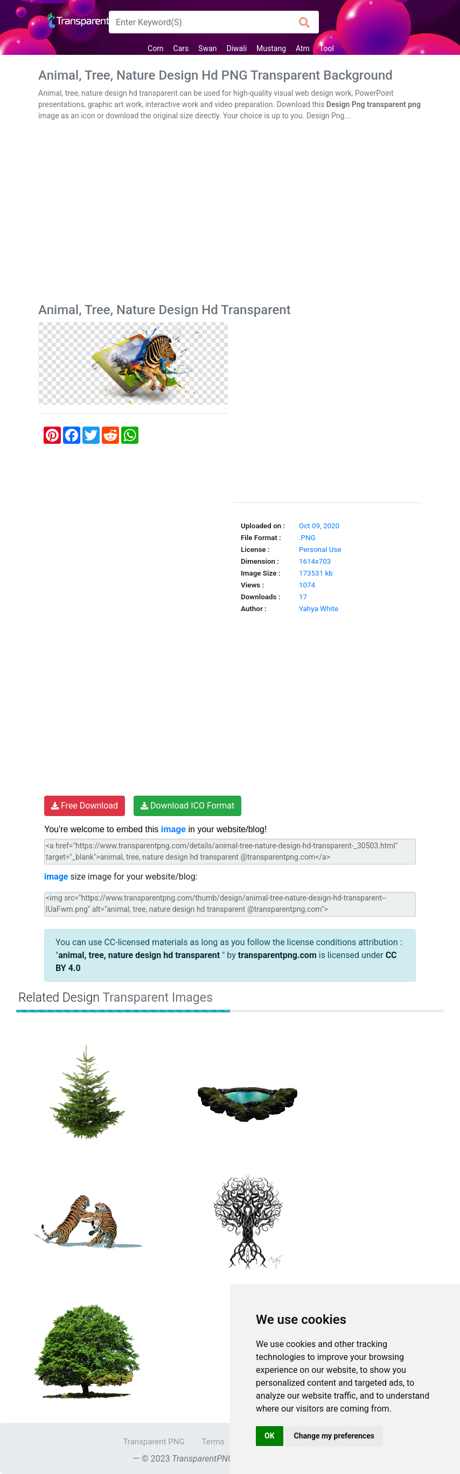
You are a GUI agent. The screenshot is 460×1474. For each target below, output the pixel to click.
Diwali (237, 48)
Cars (181, 48)
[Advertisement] (230, 214)
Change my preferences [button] (334, 1436)
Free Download (84, 805)
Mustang (271, 48)
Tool (326, 48)
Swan (207, 48)
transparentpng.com (277, 955)
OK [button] (269, 1436)
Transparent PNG (153, 1442)
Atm (303, 48)
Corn (156, 48)
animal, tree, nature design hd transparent (140, 955)
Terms (213, 1442)
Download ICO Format (187, 805)
